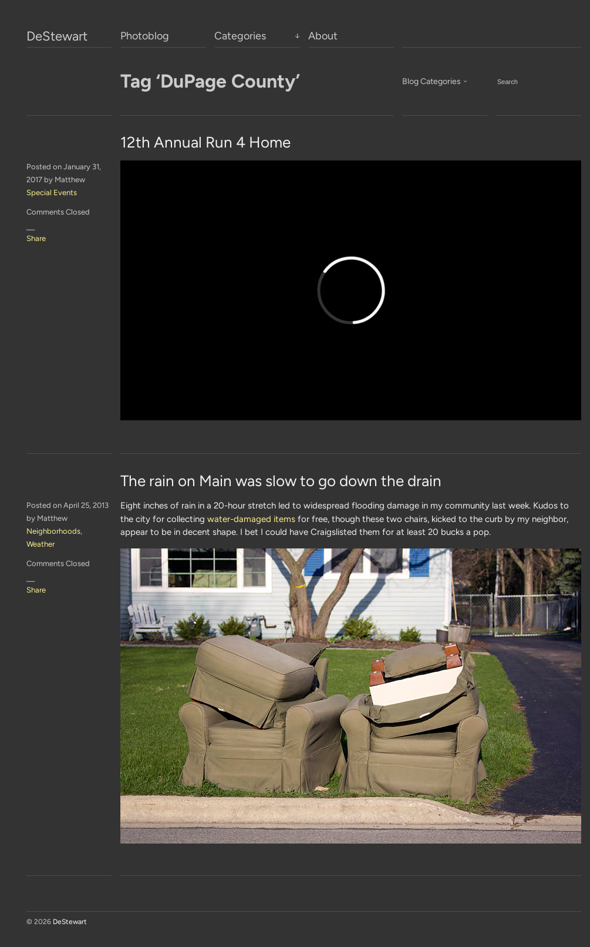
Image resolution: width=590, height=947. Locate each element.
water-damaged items (251, 519)
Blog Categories (431, 81)
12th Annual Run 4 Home (205, 142)
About (323, 35)
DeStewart (56, 36)
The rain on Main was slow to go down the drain (280, 480)
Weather (40, 544)
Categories (240, 35)
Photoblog (144, 35)
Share (36, 238)
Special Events (51, 192)
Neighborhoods (53, 531)
